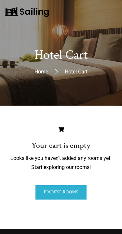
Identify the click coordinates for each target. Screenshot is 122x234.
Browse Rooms (61, 192)
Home (41, 71)
